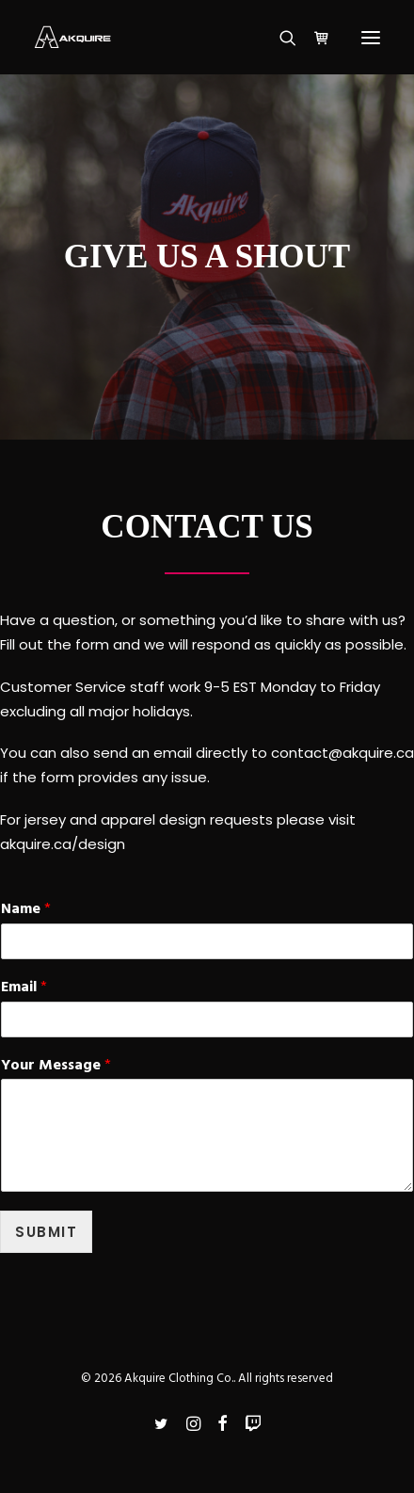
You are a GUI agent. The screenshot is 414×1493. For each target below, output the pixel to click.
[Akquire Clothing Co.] (72, 37)
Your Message (56, 1066)
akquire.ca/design (62, 844)
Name (26, 910)
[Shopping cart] (313, 37)
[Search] (279, 37)
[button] (370, 37)
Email (24, 988)
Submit (46, 1232)
